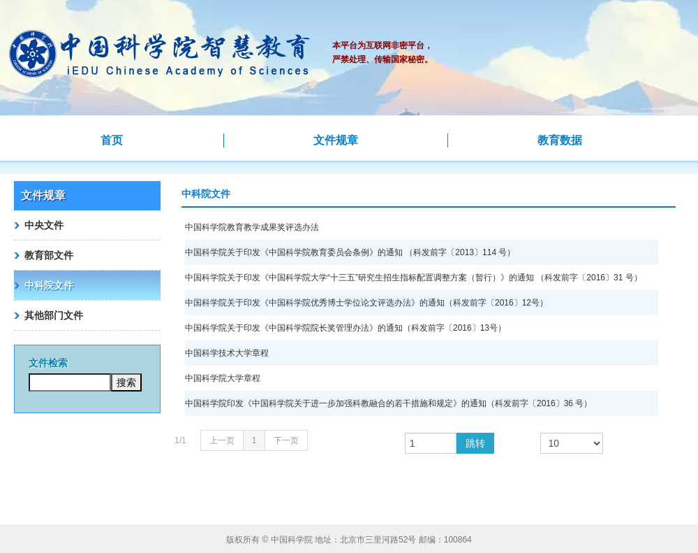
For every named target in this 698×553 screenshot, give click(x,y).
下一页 (286, 440)
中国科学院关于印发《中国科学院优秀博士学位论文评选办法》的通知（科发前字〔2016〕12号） (366, 303)
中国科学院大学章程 (222, 378)
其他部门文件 (53, 315)
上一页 (222, 440)
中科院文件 (48, 285)
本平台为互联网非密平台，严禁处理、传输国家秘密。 (382, 52)
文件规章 (335, 140)
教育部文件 (48, 255)
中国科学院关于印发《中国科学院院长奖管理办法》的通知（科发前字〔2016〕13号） (345, 328)
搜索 (126, 382)
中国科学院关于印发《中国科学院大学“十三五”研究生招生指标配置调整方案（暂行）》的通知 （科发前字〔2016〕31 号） (413, 277)
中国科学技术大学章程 (227, 353)
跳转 (475, 443)
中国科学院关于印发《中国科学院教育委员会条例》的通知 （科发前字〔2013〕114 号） (350, 252)
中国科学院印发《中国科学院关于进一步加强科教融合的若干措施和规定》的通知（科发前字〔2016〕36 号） (388, 403)
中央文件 (44, 225)
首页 (112, 140)
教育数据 (559, 140)
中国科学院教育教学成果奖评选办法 (252, 227)
